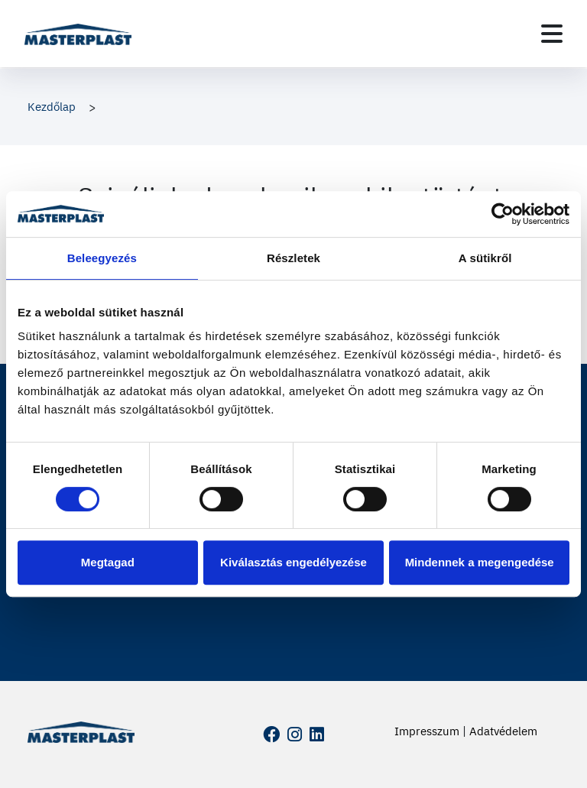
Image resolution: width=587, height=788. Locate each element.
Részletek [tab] (293, 257)
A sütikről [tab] (485, 257)
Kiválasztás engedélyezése (293, 562)
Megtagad (108, 562)
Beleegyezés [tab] (102, 257)
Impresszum (426, 731)
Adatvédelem (503, 731)
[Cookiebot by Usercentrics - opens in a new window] (502, 214)
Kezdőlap (52, 106)
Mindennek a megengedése (479, 562)
